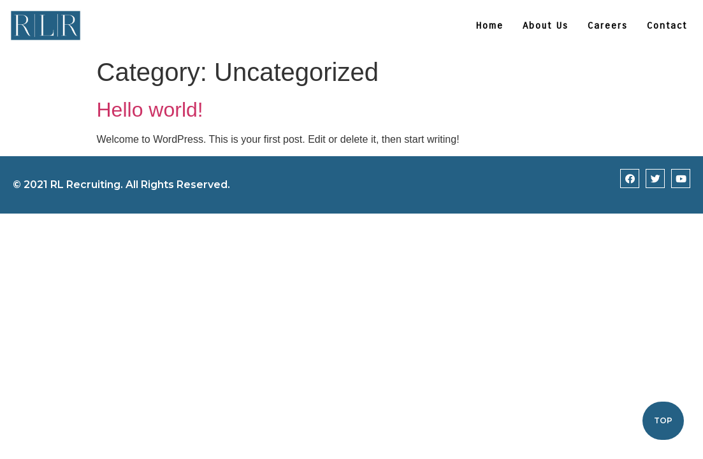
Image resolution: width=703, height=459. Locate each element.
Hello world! (150, 109)
